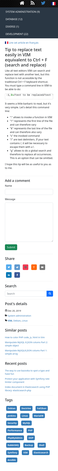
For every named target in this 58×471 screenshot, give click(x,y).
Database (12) (14, 19)
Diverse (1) (12, 26)
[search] (50, 294)
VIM (10, 320)
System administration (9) (23, 11)
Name (8, 185)
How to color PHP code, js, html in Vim (25, 337)
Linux (25, 320)
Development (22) (17, 34)
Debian (17, 320)
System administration (19, 315)
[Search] (26, 294)
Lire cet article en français (22, 42)
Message (10, 199)
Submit (11, 247)
